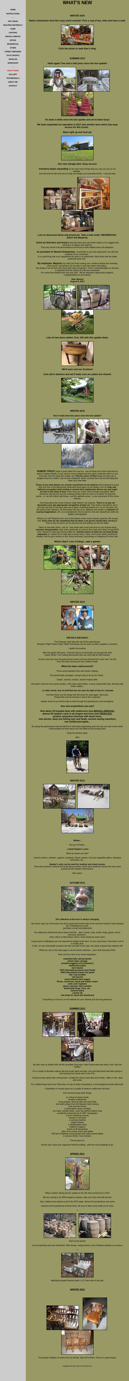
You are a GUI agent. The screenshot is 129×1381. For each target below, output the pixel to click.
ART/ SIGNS (13, 21)
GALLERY (13, 74)
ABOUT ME (13, 82)
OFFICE (13, 40)
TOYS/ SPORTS (12, 55)
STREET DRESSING (13, 52)
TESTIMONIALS (12, 78)
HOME (12, 10)
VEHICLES (12, 59)
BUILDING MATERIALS (12, 25)
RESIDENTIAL (13, 44)
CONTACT (13, 86)
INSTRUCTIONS (13, 14)
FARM (12, 29)
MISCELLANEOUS (13, 36)
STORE (13, 48)
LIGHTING (13, 33)
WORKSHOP (13, 63)
